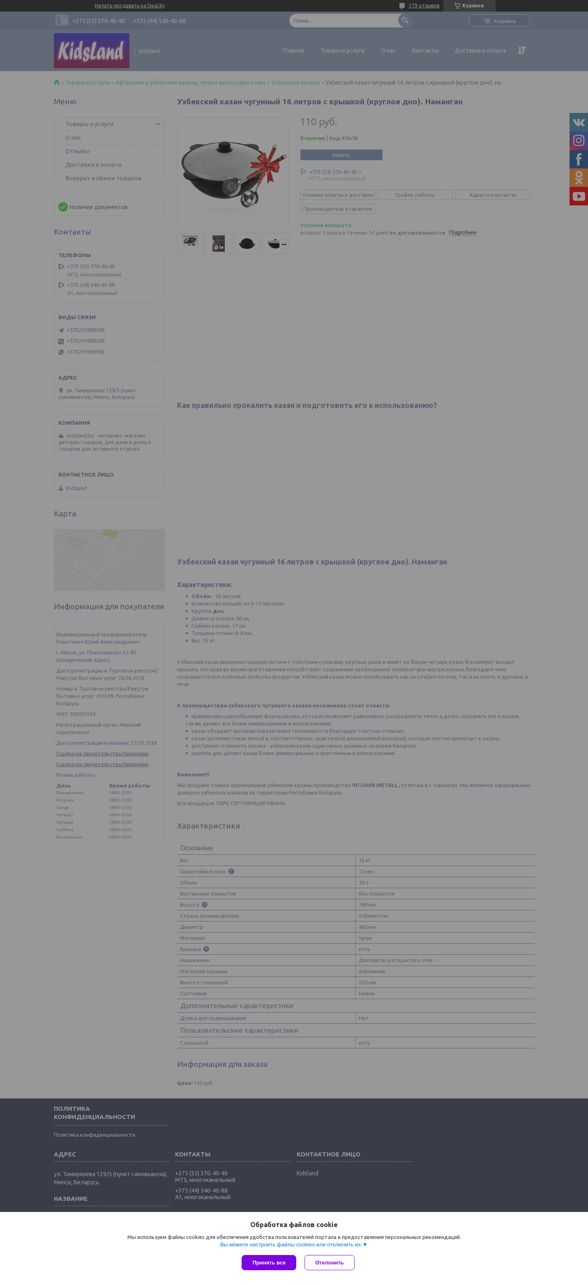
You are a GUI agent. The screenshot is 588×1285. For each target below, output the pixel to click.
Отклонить (329, 1263)
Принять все (269, 1263)
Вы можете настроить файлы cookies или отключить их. (291, 1244)
